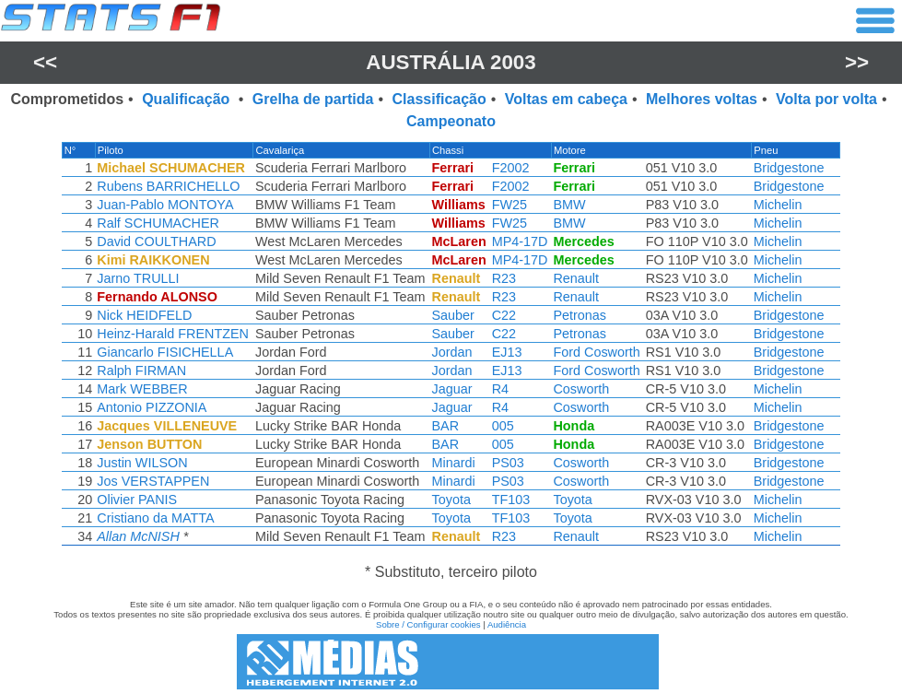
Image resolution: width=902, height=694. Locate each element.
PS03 (508, 462)
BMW (569, 204)
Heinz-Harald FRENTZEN (173, 333)
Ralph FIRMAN (141, 370)
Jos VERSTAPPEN (153, 481)
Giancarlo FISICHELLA (165, 352)
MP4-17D (520, 241)
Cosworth (581, 389)
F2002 (511, 167)
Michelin (778, 204)
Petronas (579, 315)
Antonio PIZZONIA (151, 407)
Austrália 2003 (451, 62)
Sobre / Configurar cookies (428, 624)
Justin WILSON (142, 462)
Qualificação (188, 99)
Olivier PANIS (137, 499)
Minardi (453, 462)
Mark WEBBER (142, 389)
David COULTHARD (156, 241)
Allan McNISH (138, 536)
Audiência (506, 624)
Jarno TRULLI (138, 278)
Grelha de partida (313, 99)
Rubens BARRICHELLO (168, 186)
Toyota (451, 499)
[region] (451, 348)
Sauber (453, 315)
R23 (504, 278)
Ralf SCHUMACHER (158, 223)
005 (503, 425)
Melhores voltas (701, 99)
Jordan (452, 352)
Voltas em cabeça (566, 99)
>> (857, 62)
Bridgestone (789, 167)
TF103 (511, 499)
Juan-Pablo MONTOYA (165, 204)
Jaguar (452, 389)
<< (45, 62)
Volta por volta (826, 99)
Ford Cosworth (596, 352)
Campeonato (451, 121)
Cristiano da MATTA (155, 518)
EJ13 (507, 352)
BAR (446, 425)
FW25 (509, 204)
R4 (500, 389)
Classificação (439, 99)
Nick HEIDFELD (144, 315)
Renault (576, 278)
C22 (504, 315)
